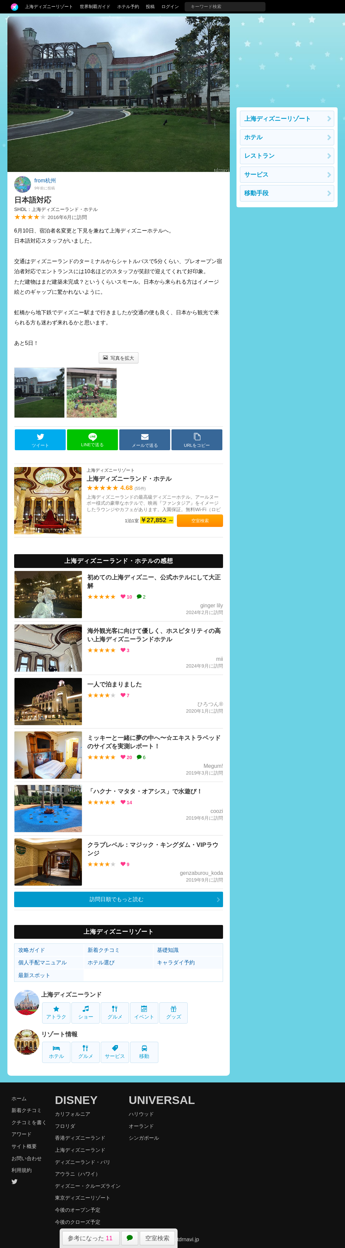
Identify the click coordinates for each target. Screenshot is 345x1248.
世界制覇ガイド (95, 6)
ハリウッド (141, 1114)
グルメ (115, 1013)
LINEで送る (92, 440)
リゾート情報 (59, 1034)
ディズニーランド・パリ (83, 1162)
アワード (21, 1134)
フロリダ (65, 1126)
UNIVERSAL (162, 1100)
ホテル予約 (128, 6)
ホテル (56, 1052)
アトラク (56, 1013)
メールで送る (145, 440)
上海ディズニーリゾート (49, 6)
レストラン (259, 155)
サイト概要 (24, 1146)
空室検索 (157, 1238)
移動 (144, 1052)
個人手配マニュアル (42, 962)
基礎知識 (168, 950)
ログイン (170, 6)
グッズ (173, 1013)
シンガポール (144, 1138)
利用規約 (21, 1170)
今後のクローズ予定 (77, 1222)
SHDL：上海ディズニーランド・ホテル (56, 209)
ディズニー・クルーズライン (88, 1186)
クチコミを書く (29, 1122)
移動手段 (256, 193)
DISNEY (76, 1100)
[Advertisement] (287, 58)
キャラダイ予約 (176, 962)
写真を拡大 (118, 358)
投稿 (150, 6)
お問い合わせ (26, 1158)
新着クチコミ (104, 950)
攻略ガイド (31, 950)
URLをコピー (197, 440)
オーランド (141, 1126)
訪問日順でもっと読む (117, 899)
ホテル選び (101, 962)
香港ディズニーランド (80, 1138)
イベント (144, 1013)
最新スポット (34, 975)
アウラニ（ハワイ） (77, 1174)
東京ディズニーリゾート (83, 1198)
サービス (115, 1052)
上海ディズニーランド (71, 994)
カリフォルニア (72, 1114)
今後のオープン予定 (77, 1210)
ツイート (40, 440)
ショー (85, 1013)
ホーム (19, 1098)
